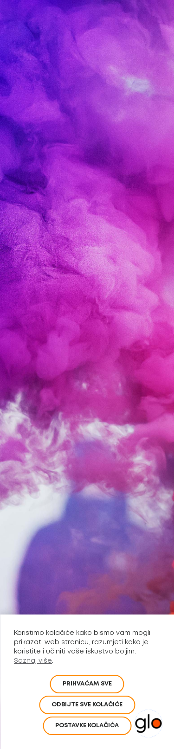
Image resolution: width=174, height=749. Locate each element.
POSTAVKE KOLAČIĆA (87, 725)
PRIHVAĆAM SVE (87, 683)
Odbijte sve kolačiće (87, 704)
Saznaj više (33, 661)
